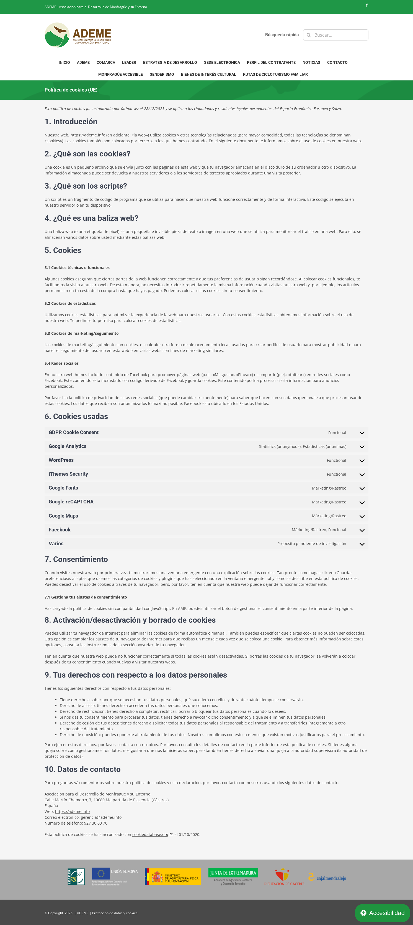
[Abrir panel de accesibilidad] (382, 913)
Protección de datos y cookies (115, 913)
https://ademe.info (88, 135)
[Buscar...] (335, 34)
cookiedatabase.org (150, 834)
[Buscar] (308, 34)
